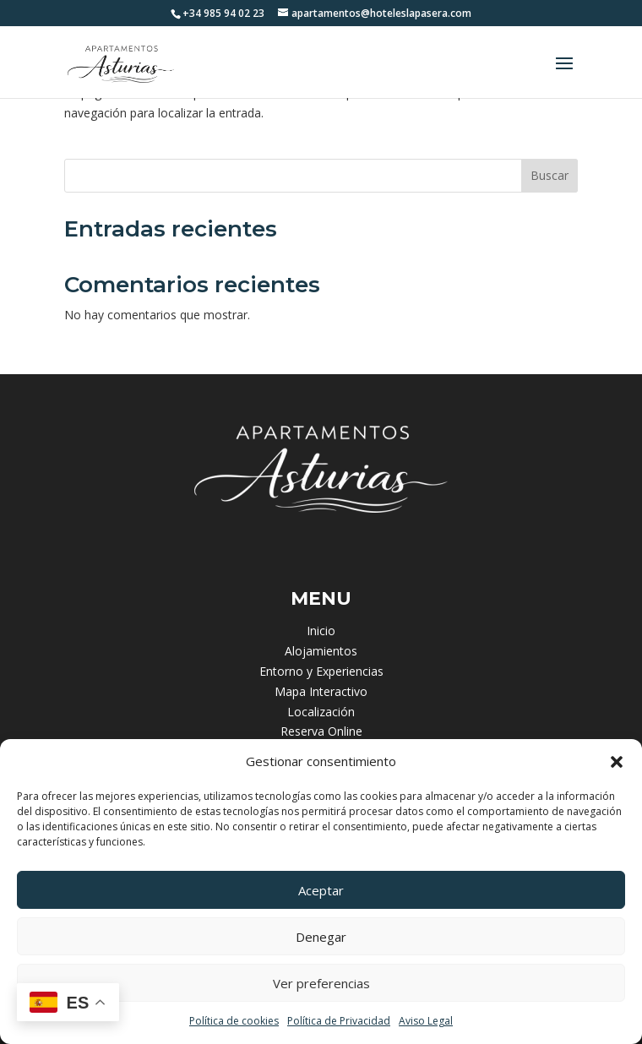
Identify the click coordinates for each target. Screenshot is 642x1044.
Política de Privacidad (338, 1021)
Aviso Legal (426, 1021)
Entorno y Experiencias (321, 671)
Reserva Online (321, 731)
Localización (321, 712)
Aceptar (321, 890)
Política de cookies (234, 1021)
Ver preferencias (321, 983)
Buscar (549, 175)
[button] (616, 761)
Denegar (321, 936)
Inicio (321, 631)
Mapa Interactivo (321, 691)
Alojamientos (321, 651)
